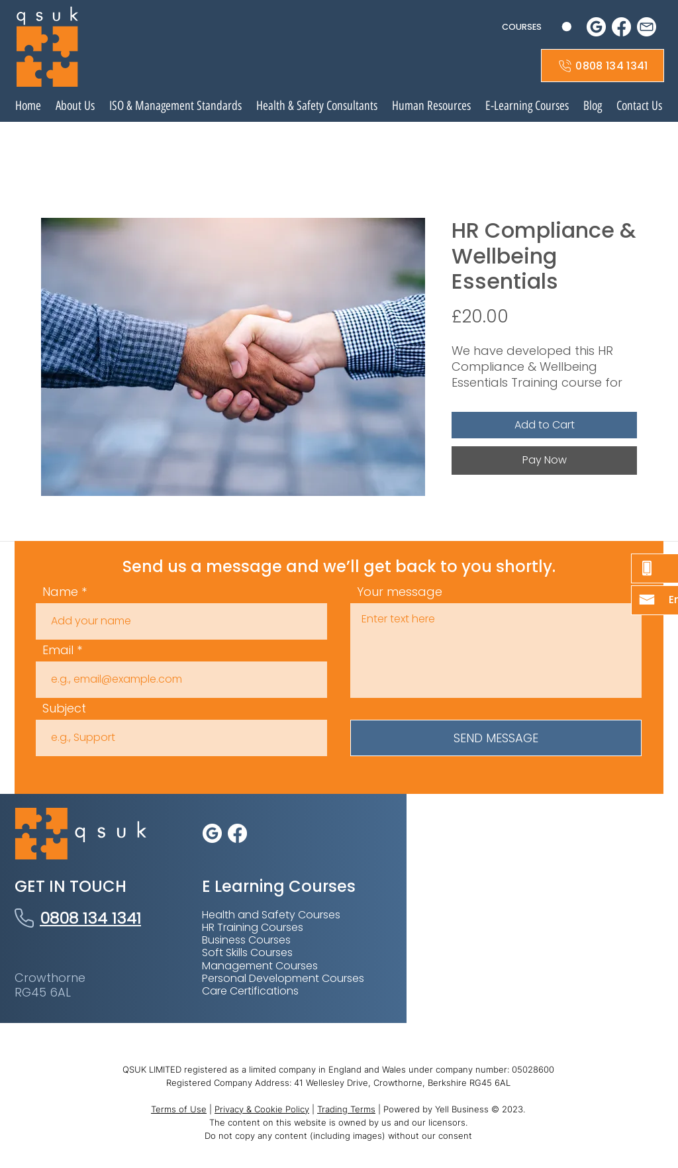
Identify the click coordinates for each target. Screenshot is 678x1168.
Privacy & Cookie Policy (262, 1109)
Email (57, 650)
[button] (536, 27)
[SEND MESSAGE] (496, 738)
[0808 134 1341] (602, 65)
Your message (399, 592)
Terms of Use (179, 1109)
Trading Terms (346, 1109)
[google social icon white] (596, 26)
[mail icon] (646, 26)
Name (60, 592)
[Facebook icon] (621, 26)
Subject (64, 708)
